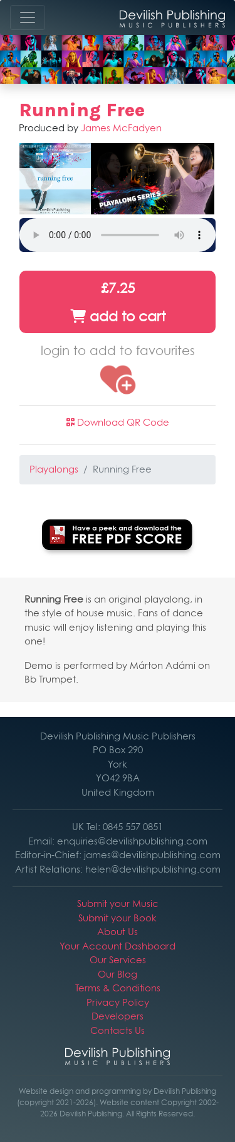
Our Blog (117, 974)
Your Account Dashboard (117, 946)
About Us (117, 932)
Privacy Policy (117, 1002)
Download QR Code (117, 422)
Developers (117, 1016)
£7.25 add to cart (117, 302)
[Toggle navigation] (27, 17)
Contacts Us (117, 1030)
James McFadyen (121, 128)
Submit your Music (118, 903)
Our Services (118, 960)
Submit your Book (117, 918)
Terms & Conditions (117, 988)
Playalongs (53, 469)
